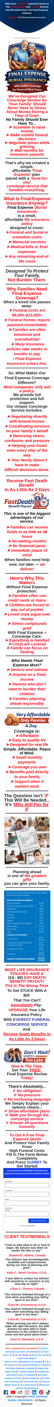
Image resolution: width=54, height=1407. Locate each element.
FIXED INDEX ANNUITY (27, 1358)
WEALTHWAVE (30, 1378)
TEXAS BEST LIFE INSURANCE (27, 1352)
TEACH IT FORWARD (26, 1375)
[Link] (5, 1392)
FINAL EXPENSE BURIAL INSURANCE (21, 1348)
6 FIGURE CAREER (26, 1372)
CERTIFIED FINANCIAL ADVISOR (35, 1365)
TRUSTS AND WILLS (31, 1382)
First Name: (8, 1181)
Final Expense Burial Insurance (32, 17)
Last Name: (8, 1190)
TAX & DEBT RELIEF (28, 1385)
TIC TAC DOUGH (22, 1355)
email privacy (31, 1225)
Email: (7, 1199)
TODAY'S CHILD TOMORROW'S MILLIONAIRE (23, 1362)
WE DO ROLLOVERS (40, 1355)
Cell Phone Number (8, 1209)
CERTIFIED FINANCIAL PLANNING (20, 1368)
